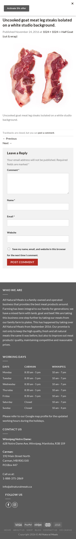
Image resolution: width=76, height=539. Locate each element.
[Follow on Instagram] (15, 505)
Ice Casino (65, 530)
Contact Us (50, 530)
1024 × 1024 (50, 31)
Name (11, 200)
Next (7, 143)
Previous (10, 138)
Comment (13, 169)
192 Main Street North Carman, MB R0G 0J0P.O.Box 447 (16, 460)
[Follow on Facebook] (8, 505)
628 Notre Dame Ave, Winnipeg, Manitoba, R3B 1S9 (34, 443)
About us (18, 530)
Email (11, 216)
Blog (38, 530)
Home (7, 530)
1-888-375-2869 (13, 478)
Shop (30, 530)
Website (11, 232)
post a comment (46, 132)
